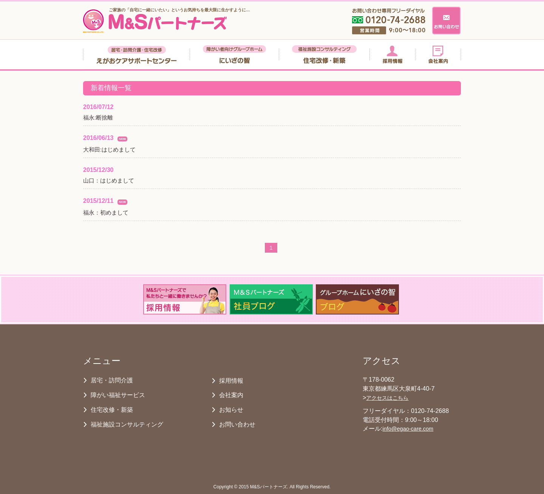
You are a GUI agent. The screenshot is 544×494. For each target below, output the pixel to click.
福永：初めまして (105, 212)
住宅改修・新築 (112, 409)
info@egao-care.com (407, 429)
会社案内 (231, 394)
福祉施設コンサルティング (127, 424)
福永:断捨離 (98, 117)
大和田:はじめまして (109, 149)
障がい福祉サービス (118, 394)
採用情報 (231, 380)
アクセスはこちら (387, 398)
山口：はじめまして (108, 180)
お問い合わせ (237, 424)
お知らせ (231, 409)
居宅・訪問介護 (112, 380)
